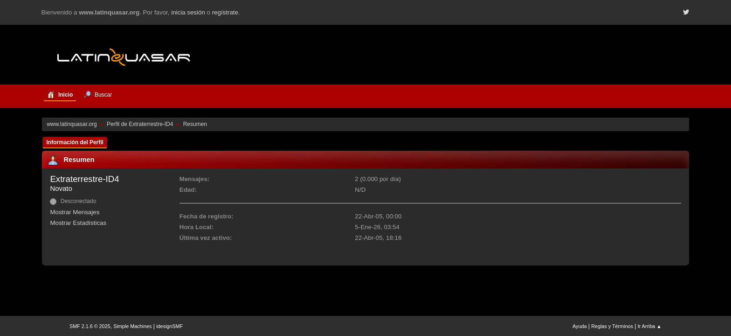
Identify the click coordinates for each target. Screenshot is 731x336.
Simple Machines (132, 326)
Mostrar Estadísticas (78, 222)
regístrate (225, 12)
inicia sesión (188, 12)
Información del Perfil (74, 142)
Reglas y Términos (612, 326)
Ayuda (579, 326)
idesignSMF (169, 326)
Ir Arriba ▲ (650, 326)
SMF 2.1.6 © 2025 (89, 326)
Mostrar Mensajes (74, 212)
